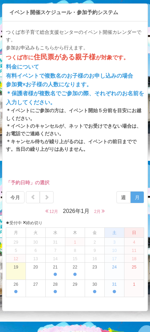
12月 (51, 211)
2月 (99, 211)
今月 (15, 197)
